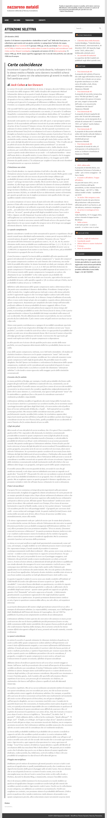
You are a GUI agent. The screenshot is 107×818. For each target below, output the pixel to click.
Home (7, 20)
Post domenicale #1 (84, 129)
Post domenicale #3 (84, 91)
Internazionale (59, 51)
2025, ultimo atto (83, 165)
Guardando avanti (83, 241)
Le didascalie (83, 160)
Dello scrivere (82, 222)
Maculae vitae (83, 233)
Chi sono (17, 20)
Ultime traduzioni (85, 35)
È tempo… (81, 246)
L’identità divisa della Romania (88, 40)
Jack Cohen (17, 84)
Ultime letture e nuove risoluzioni (89, 243)
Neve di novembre (84, 248)
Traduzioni (29, 20)
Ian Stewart (35, 84)
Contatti (42, 20)
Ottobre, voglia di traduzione (88, 238)
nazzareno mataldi (23, 7)
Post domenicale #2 (84, 111)
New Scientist (21, 46)
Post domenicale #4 (84, 71)
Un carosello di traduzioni (86, 55)
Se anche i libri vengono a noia (88, 197)
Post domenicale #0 (84, 144)
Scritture (81, 66)
